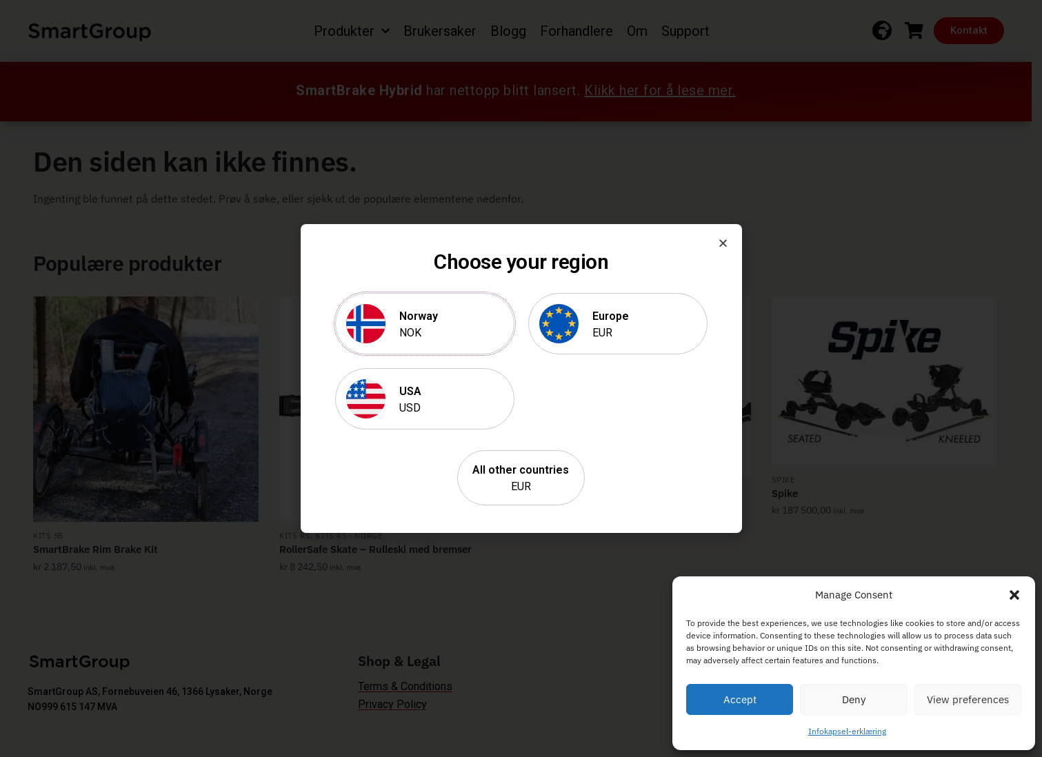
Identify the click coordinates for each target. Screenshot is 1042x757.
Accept (740, 699)
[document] (521, 378)
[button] (1014, 595)
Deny (853, 699)
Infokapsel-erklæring (847, 731)
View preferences (968, 699)
